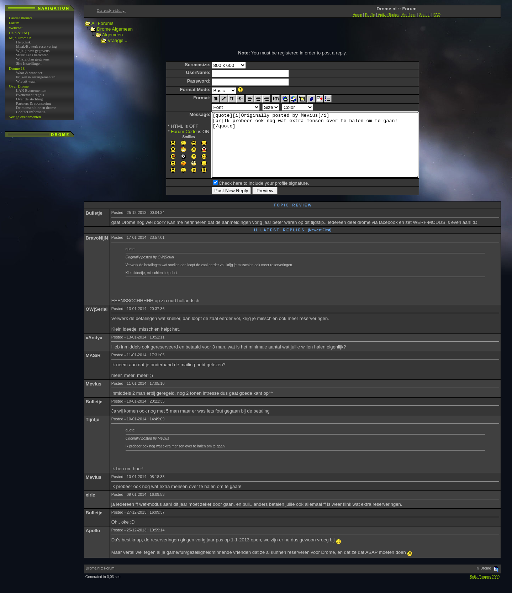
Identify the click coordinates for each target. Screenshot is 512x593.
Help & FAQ (19, 33)
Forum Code (171, 131)
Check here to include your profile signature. (251, 196)
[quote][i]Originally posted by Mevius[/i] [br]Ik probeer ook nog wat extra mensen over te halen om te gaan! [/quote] (315, 151)
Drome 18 (17, 68)
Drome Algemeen (114, 29)
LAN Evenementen (31, 90)
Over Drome (18, 86)
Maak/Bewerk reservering (36, 46)
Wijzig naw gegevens (32, 50)
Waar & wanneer (29, 72)
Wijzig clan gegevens (32, 59)
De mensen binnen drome (36, 107)
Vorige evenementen (25, 117)
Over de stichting (29, 99)
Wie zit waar (26, 81)
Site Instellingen (29, 63)
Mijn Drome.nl (20, 38)
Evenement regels (30, 95)
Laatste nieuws (20, 18)
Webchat (15, 28)
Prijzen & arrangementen (36, 77)
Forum (14, 23)
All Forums (102, 23)
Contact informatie (31, 112)
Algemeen (112, 34)
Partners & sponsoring (33, 103)
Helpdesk (23, 42)
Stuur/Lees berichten (32, 55)
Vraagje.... (117, 40)
